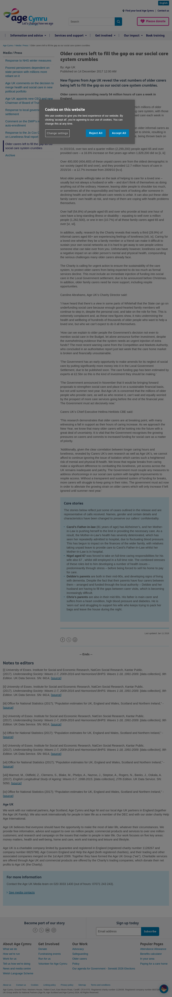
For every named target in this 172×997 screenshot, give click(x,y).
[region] (87, 122)
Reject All (95, 133)
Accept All (119, 133)
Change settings (57, 133)
